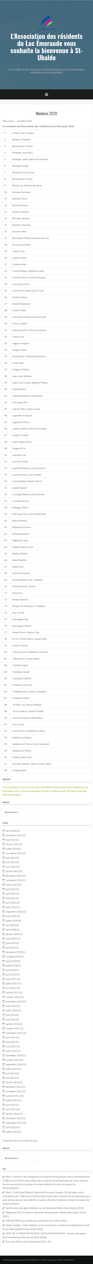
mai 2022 (11, 889)
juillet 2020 (12, 920)
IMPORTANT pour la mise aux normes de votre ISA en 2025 (36, 1220)
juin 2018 (11, 970)
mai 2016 (11, 1019)
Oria (50, 1259)
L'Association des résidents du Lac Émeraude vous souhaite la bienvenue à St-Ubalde (46, 46)
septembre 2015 (14, 1032)
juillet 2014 (12, 1068)
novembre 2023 (14, 853)
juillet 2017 (12, 983)
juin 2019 (11, 943)
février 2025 (12, 844)
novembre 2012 (14, 1118)
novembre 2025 (14, 835)
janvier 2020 (12, 934)
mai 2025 (11, 839)
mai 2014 (11, 1077)
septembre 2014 (14, 1064)
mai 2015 (11, 1041)
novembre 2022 (14, 880)
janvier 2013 (12, 1113)
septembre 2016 (14, 1001)
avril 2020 (11, 929)
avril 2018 (11, 974)
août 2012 (11, 1127)
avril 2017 (11, 988)
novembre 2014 (14, 1055)
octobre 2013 (13, 1095)
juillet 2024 (12, 848)
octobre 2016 (13, 997)
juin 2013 (11, 1104)
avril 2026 (11, 830)
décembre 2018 (14, 952)
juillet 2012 (12, 1131)
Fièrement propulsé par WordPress (20, 1259)
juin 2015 (11, 1037)
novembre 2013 (14, 1091)
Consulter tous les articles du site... (20, 1140)
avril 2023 (11, 866)
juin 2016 (11, 1015)
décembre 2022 (14, 875)
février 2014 (12, 1082)
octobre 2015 (13, 1028)
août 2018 (11, 961)
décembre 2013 (14, 1086)
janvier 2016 (12, 1024)
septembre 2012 (14, 1122)
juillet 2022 (12, 884)
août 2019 (11, 938)
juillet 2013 (12, 1100)
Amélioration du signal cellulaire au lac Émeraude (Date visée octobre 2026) (45, 1208)
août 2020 (11, 916)
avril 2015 (11, 1046)
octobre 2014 (13, 1059)
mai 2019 (11, 947)
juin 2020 (11, 925)
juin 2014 (11, 1073)
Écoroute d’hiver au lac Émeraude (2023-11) (28, 1241)
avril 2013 (11, 1109)
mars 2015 (11, 1050)
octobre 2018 (13, 956)
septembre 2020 (14, 911)
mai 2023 (11, 862)
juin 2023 (11, 857)
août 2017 (11, 979)
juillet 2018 (12, 965)
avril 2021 (11, 902)
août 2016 (11, 1006)
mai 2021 (11, 898)
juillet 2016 (12, 1010)
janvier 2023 (12, 871)
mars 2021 (11, 907)
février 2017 (12, 992)
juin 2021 (11, 893)
